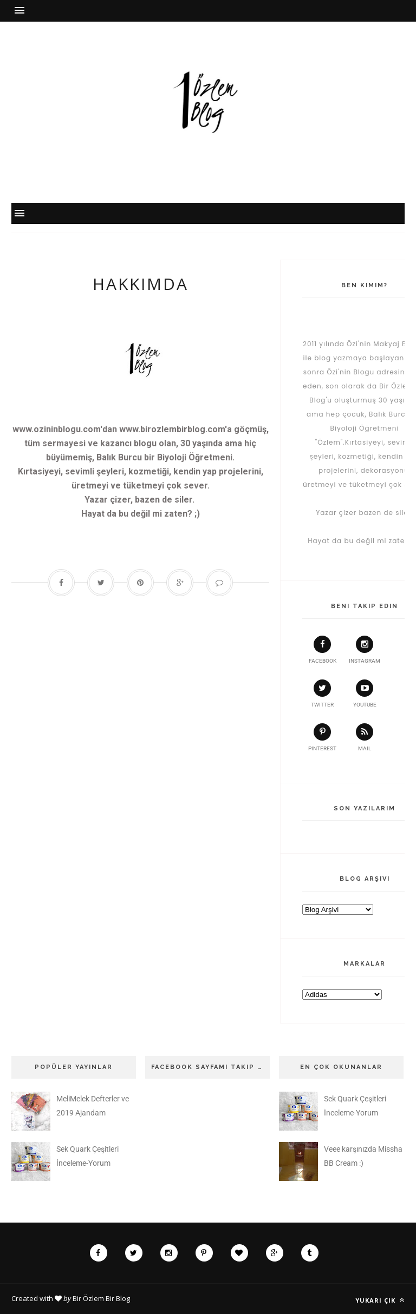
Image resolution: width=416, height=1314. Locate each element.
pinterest (322, 737)
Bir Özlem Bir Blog (101, 1298)
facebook (322, 650)
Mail (364, 737)
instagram (364, 650)
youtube (364, 693)
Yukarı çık (380, 1300)
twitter (322, 693)
